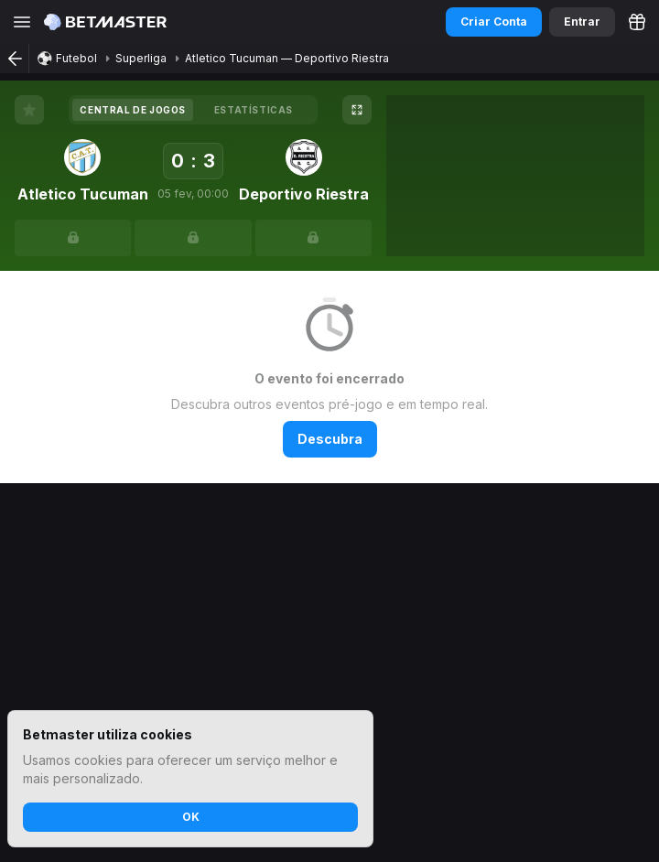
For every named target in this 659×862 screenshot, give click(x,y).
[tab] (132, 110)
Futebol (76, 58)
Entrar (582, 21)
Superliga (141, 58)
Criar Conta (493, 21)
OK (191, 817)
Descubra (329, 439)
